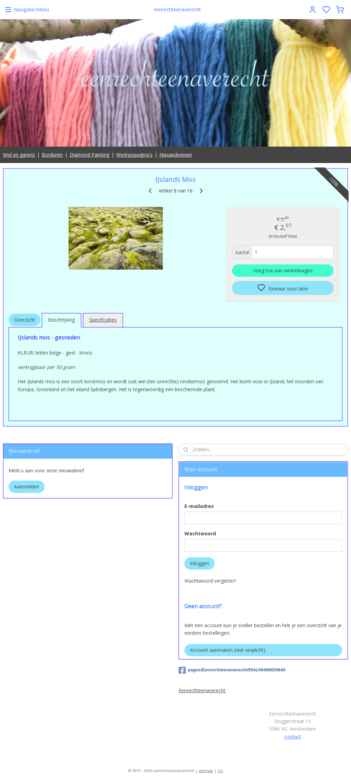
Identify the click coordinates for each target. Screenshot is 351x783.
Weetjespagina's (134, 154)
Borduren (52, 154)
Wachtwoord (200, 533)
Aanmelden (26, 486)
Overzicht (24, 320)
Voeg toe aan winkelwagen (283, 271)
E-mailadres (199, 506)
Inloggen (199, 563)
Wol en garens (19, 154)
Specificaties (103, 320)
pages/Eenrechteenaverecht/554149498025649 (232, 670)
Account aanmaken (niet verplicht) (227, 650)
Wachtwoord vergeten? (210, 580)
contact (292, 736)
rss (220, 770)
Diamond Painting (89, 154)
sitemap (205, 770)
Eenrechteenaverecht (202, 690)
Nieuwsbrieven (175, 154)
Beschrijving (61, 320)
